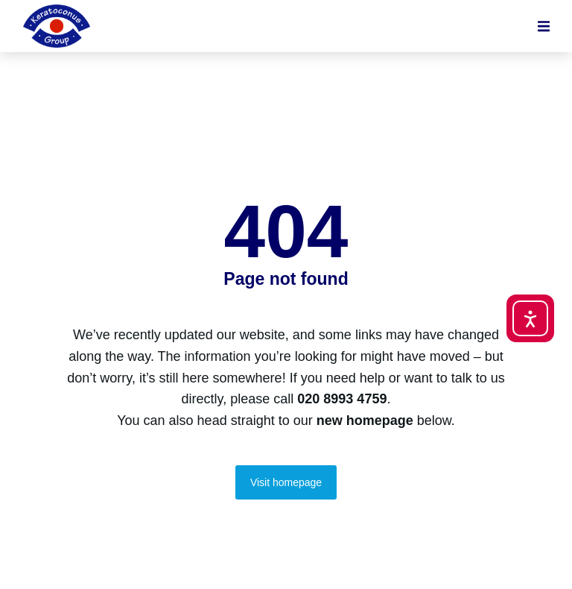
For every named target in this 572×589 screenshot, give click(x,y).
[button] (544, 26)
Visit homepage (286, 482)
